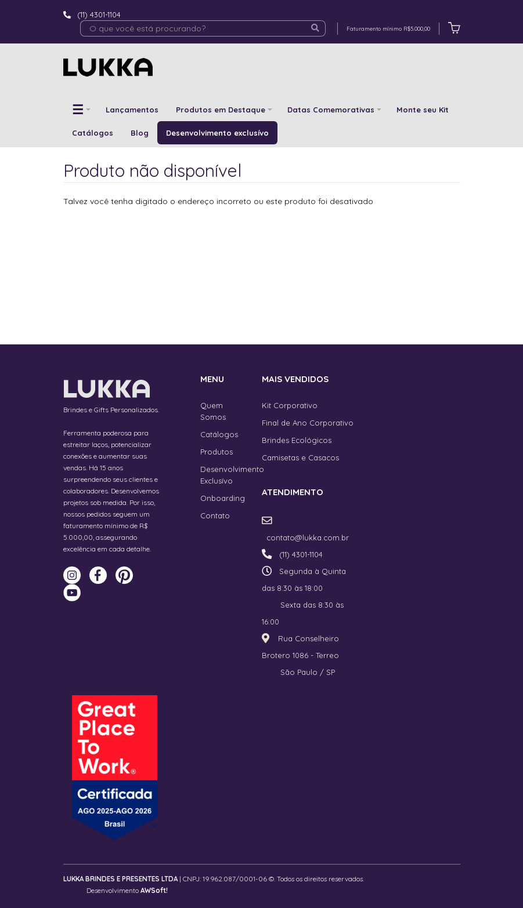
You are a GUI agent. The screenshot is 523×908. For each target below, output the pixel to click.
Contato (215, 515)
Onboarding (222, 498)
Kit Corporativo (290, 405)
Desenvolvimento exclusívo (217, 132)
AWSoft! (154, 890)
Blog (140, 132)
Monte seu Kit (422, 109)
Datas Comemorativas (330, 109)
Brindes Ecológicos (296, 440)
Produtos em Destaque (220, 109)
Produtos (216, 451)
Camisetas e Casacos (300, 457)
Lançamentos (132, 109)
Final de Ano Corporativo (308, 422)
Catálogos (92, 132)
